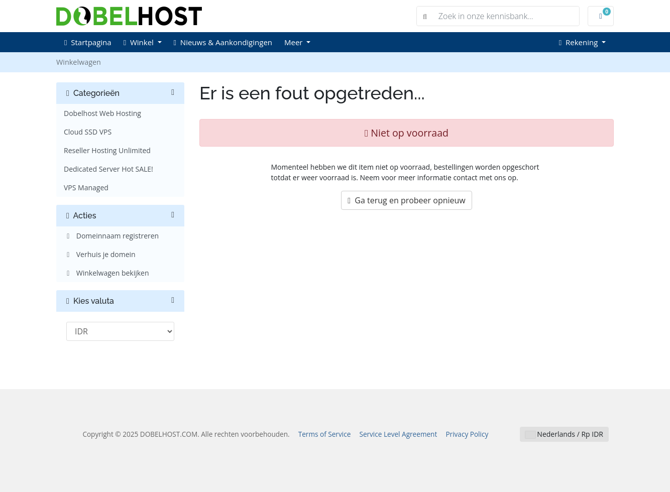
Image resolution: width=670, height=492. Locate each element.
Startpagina (87, 42)
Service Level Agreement (398, 434)
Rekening (579, 42)
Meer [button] (294, 42)
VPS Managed (86, 187)
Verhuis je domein (100, 254)
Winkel (140, 42)
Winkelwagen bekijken (106, 273)
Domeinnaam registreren (111, 235)
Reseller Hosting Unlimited (107, 150)
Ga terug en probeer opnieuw (407, 200)
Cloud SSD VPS (87, 132)
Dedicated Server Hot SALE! (108, 169)
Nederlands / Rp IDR (564, 434)
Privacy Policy (466, 434)
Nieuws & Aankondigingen (223, 42)
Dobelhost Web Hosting (102, 113)
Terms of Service (324, 434)
